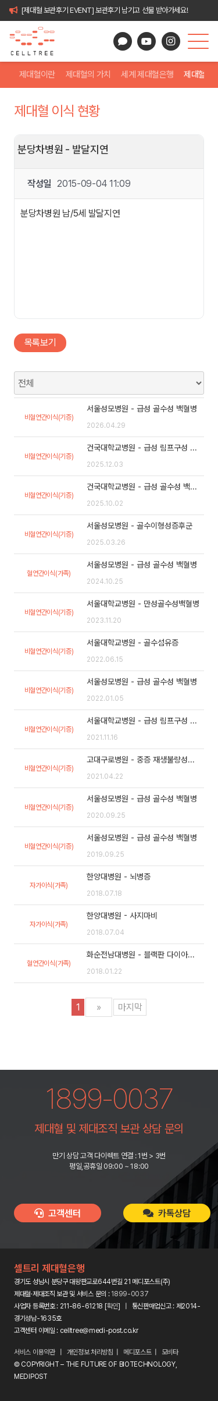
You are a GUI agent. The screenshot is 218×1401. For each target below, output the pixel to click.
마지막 (130, 1007)
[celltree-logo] (37, 41)
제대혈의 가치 (88, 74)
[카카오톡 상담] (122, 41)
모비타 (170, 1352)
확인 (112, 1306)
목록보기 (40, 342)
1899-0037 (129, 1294)
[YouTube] (146, 41)
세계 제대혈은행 (147, 74)
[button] (198, 41)
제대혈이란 (37, 74)
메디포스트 (137, 1352)
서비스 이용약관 (34, 1352)
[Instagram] (171, 41)
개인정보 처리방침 (90, 1352)
